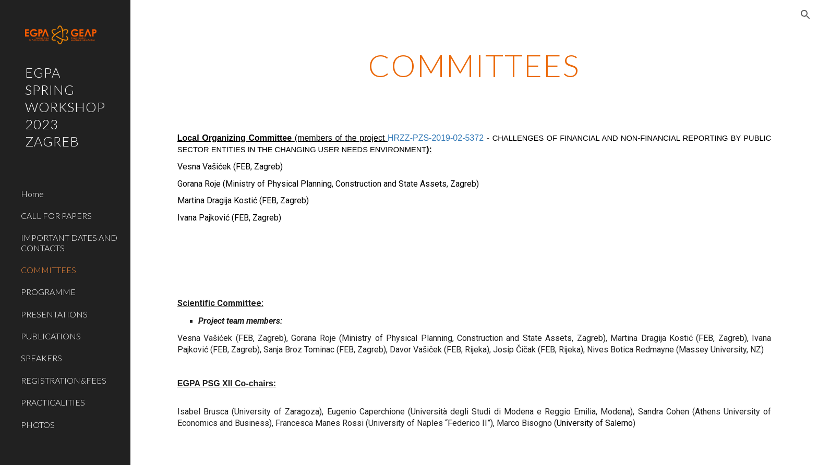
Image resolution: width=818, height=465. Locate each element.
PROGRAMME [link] (48, 292)
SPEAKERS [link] (41, 358)
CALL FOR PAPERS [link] (56, 216)
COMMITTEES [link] (48, 270)
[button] (805, 14)
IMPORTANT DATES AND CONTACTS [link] (69, 242)
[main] (474, 65)
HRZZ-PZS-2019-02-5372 (436, 137)
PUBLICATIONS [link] (51, 336)
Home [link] (32, 194)
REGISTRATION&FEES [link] (63, 380)
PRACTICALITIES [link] (53, 402)
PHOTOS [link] (38, 425)
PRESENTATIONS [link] (54, 314)
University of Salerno (595, 423)
